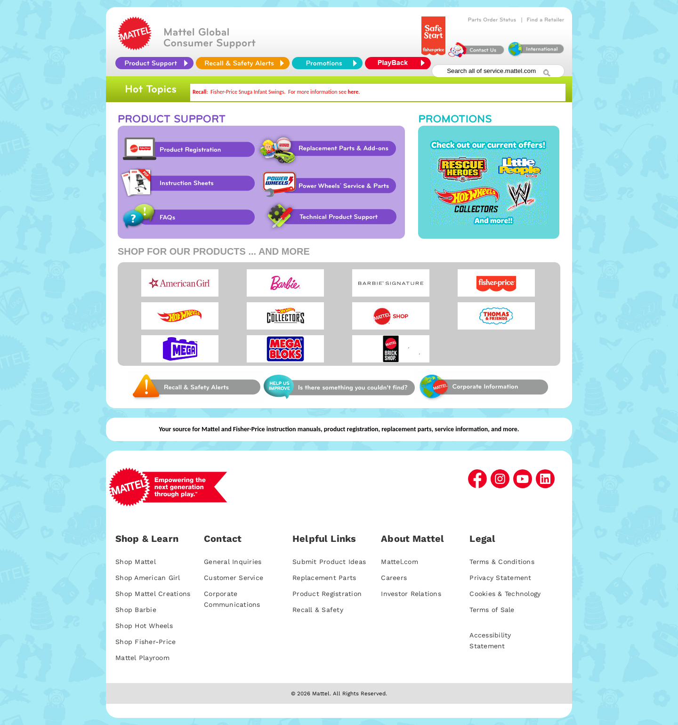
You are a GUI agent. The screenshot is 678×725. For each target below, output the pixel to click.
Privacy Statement (500, 577)
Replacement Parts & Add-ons (330, 149)
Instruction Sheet (187, 183)
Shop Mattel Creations (152, 593)
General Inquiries (232, 561)
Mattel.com (399, 561)
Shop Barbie (135, 609)
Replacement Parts (324, 577)
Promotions (489, 182)
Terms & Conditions (501, 561)
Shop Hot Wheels (144, 625)
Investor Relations (411, 593)
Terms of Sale (491, 609)
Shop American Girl (147, 577)
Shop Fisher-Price (145, 641)
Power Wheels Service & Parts (328, 183)
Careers (394, 577)
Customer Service (233, 577)
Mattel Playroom (142, 657)
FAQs (187, 217)
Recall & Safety (317, 609)
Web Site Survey (195, 387)
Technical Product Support (333, 217)
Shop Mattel (135, 561)
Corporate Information (483, 387)
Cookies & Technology (505, 593)
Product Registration (187, 149)
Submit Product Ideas (329, 561)
